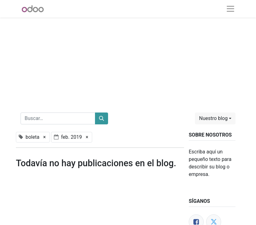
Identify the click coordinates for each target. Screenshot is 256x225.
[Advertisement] (128, 61)
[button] (215, 118)
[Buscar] (101, 118)
